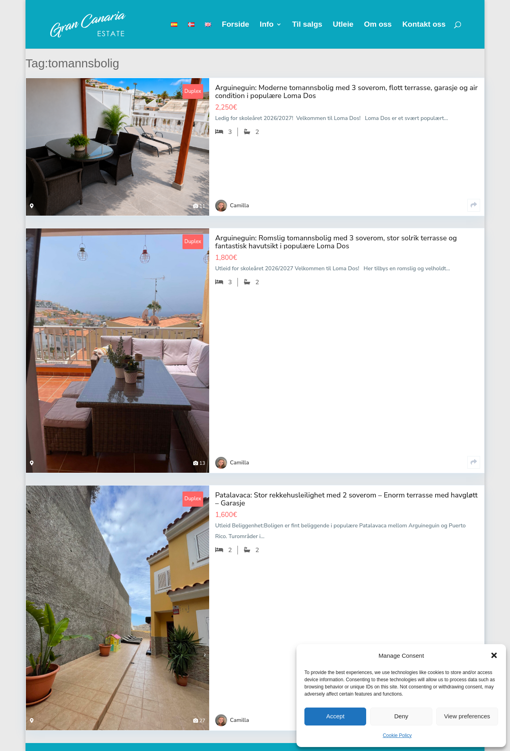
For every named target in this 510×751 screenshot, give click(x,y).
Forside (235, 25)
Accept (335, 716)
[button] (494, 655)
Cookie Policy (397, 735)
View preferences (467, 716)
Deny (401, 716)
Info (267, 25)
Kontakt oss (424, 25)
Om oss (378, 25)
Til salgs (307, 25)
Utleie (343, 25)
